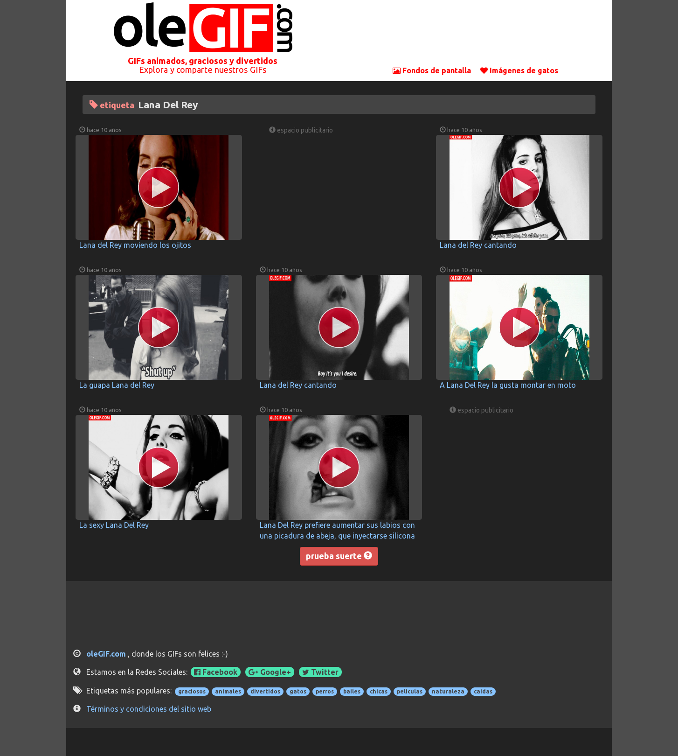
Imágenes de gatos (524, 70)
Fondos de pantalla (436, 70)
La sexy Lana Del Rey (114, 525)
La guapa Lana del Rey (116, 385)
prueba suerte (339, 555)
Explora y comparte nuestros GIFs (202, 69)
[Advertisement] (475, 35)
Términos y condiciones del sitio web (148, 709)
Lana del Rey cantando (478, 245)
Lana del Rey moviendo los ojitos (135, 245)
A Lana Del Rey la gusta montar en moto (508, 385)
